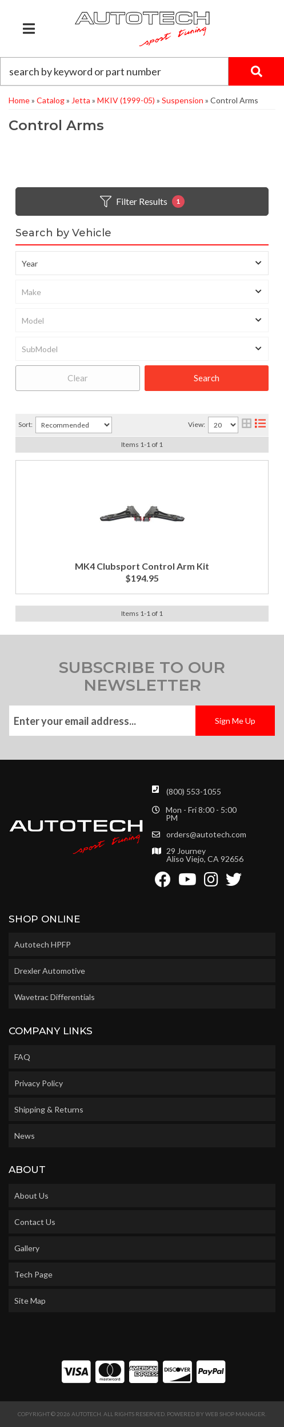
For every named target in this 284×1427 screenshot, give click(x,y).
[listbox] (142, 263)
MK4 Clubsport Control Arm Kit (142, 566)
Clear (77, 378)
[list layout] (260, 425)
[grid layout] (246, 425)
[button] (142, 71)
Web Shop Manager (235, 1413)
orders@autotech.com (206, 835)
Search (206, 378)
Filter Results (142, 201)
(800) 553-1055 (193, 791)
